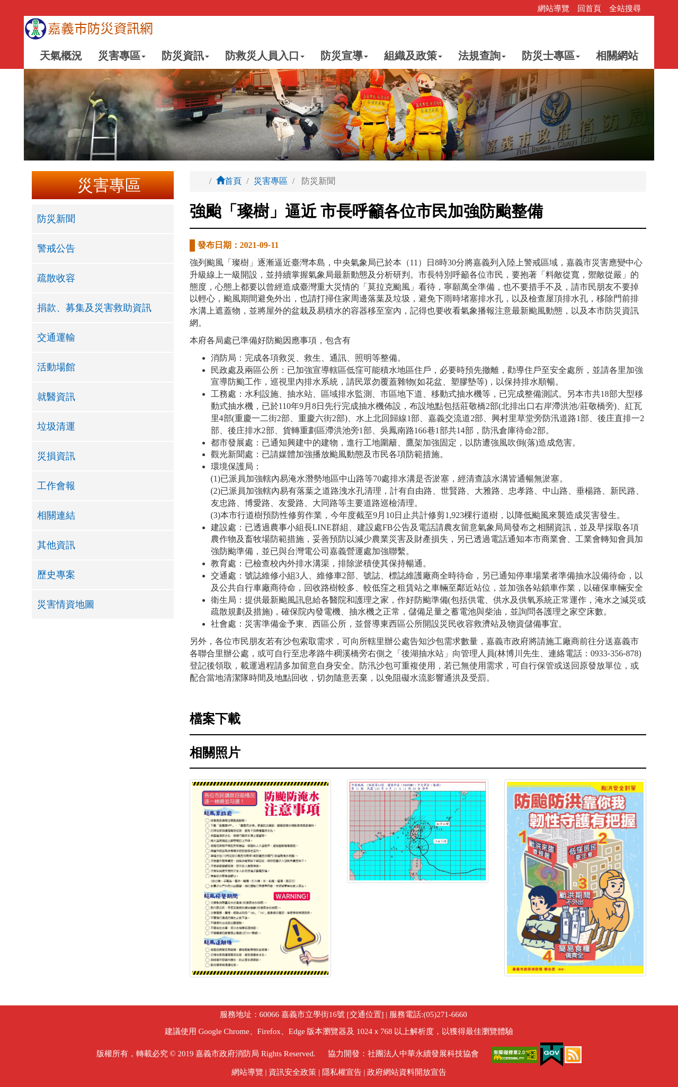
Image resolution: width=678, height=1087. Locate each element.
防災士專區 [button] (551, 55)
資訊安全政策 (292, 1072)
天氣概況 (61, 55)
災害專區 (271, 180)
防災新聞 (56, 218)
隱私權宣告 (342, 1072)
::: (526, 8)
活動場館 (56, 367)
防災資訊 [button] (185, 55)
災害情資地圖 (65, 604)
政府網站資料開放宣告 (407, 1072)
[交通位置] (364, 1014)
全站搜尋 (625, 8)
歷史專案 (56, 574)
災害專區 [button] (122, 55)
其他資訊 (56, 545)
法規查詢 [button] (482, 55)
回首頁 (589, 8)
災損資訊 (56, 456)
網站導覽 (553, 8)
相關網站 (617, 55)
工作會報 (56, 485)
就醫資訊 (56, 396)
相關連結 (56, 515)
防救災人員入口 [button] (265, 55)
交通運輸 (56, 337)
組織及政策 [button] (413, 55)
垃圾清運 (56, 426)
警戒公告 (56, 248)
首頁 (229, 180)
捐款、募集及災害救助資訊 (94, 307)
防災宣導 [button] (344, 55)
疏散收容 (56, 278)
